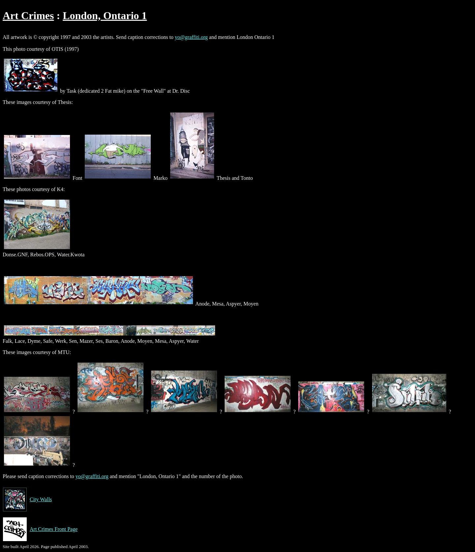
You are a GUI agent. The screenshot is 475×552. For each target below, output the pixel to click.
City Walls (27, 499)
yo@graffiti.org (191, 37)
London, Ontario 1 (105, 15)
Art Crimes (28, 15)
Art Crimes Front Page (40, 529)
